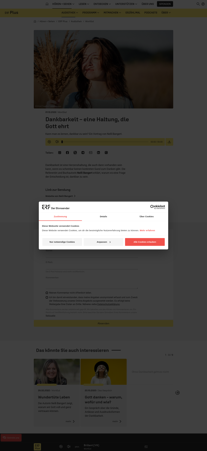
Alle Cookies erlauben (145, 242)
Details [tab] (103, 216)
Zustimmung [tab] (60, 216)
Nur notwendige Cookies (62, 242)
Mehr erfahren (147, 230)
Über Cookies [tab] (147, 216)
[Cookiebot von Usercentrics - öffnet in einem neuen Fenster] (152, 207)
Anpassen (104, 242)
